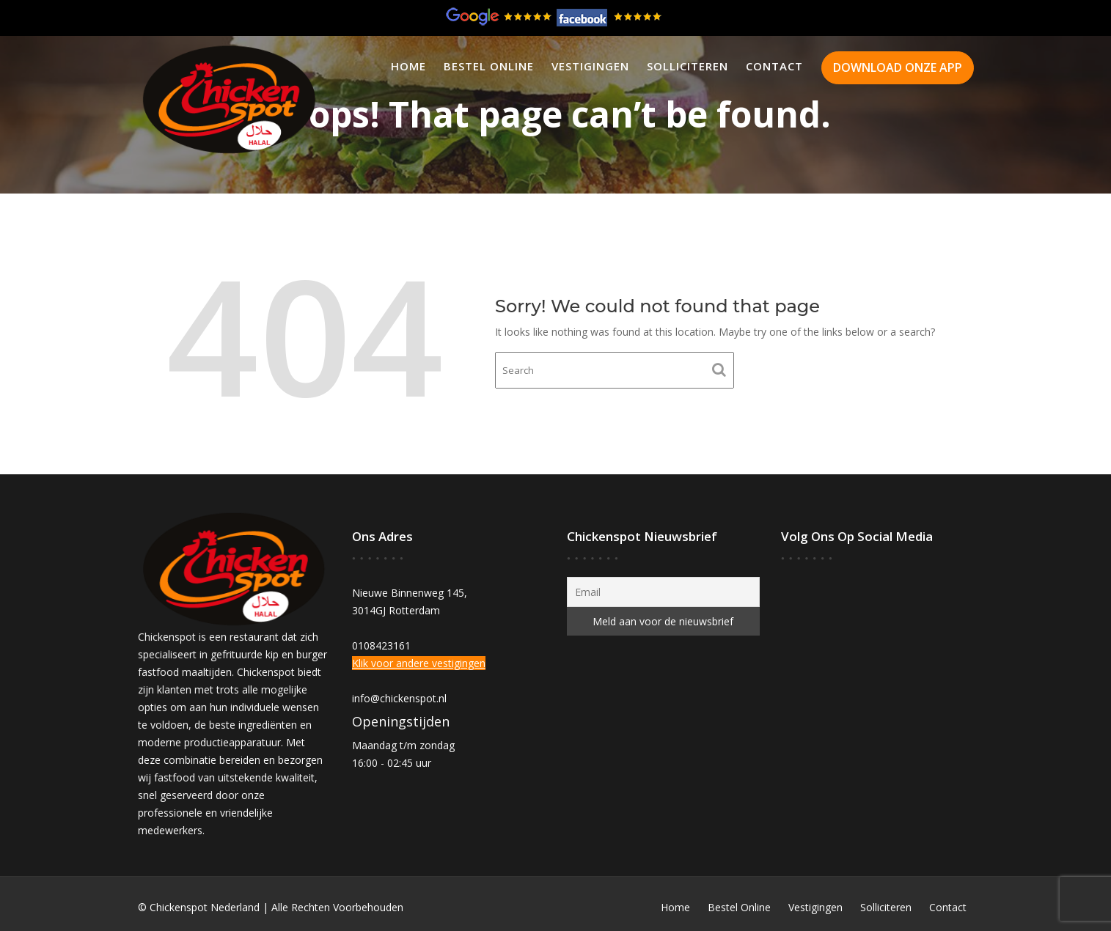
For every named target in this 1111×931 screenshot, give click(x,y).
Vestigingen (590, 66)
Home (408, 66)
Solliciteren (687, 66)
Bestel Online (489, 66)
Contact (774, 66)
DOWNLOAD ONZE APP (897, 67)
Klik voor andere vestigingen (418, 663)
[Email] (663, 592)
